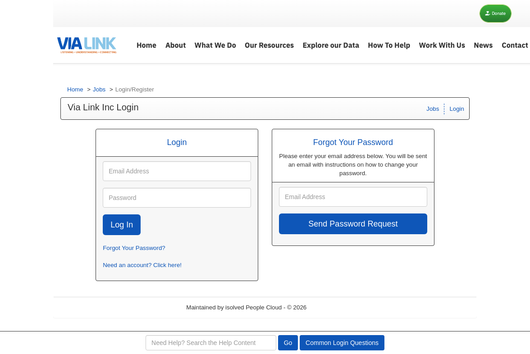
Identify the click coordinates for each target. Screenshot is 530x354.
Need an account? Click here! (142, 265)
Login (456, 108)
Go (288, 342)
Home (75, 89)
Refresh (333, 307)
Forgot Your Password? (134, 248)
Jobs (99, 89)
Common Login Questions (342, 342)
